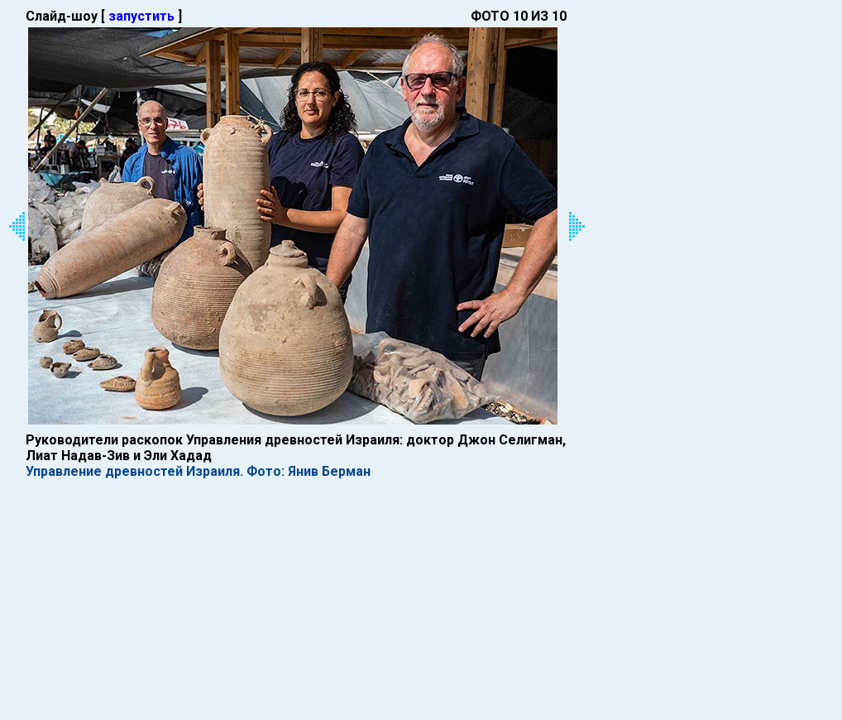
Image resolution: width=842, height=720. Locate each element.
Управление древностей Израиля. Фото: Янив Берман (198, 471)
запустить (141, 16)
